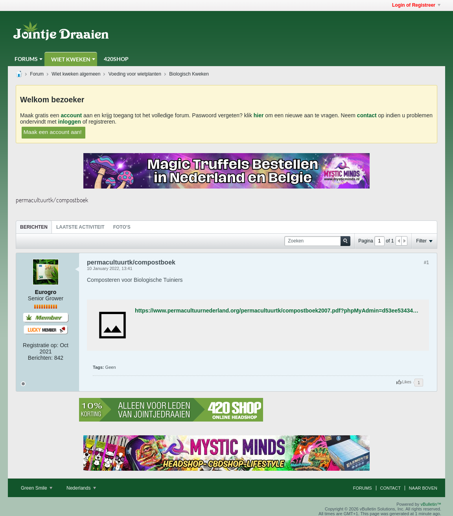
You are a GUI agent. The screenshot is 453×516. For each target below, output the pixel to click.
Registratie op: (40, 345)
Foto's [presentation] (122, 227)
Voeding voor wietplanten (135, 74)
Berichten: (40, 358)
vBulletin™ (430, 504)
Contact (390, 488)
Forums (26, 58)
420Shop (116, 58)
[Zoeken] (317, 241)
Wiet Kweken (70, 59)
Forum (37, 74)
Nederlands (81, 488)
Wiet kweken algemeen (76, 74)
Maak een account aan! (52, 131)
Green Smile (36, 488)
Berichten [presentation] (34, 227)
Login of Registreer (416, 5)
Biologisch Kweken (189, 74)
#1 (426, 262)
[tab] (34, 226)
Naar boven (423, 488)
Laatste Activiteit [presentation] (80, 227)
